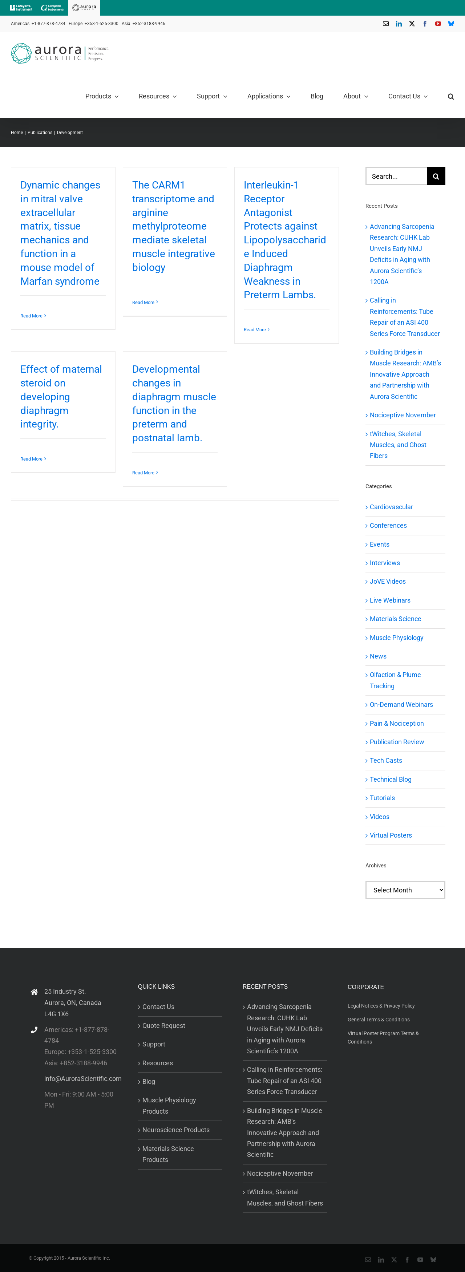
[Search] (436, 176)
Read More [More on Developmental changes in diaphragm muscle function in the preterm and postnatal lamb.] (143, 472)
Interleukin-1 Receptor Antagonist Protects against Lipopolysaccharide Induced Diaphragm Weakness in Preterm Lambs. (285, 240)
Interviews (385, 563)
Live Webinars (390, 600)
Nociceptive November (403, 415)
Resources (157, 1063)
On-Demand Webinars (401, 704)
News (378, 656)
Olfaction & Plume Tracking (395, 680)
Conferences (388, 525)
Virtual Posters (391, 835)
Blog (148, 1081)
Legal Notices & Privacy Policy (381, 1006)
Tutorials (382, 798)
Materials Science (395, 619)
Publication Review (397, 742)
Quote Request (163, 1025)
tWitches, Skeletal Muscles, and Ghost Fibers (398, 445)
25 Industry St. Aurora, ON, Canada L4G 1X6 (72, 1002)
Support (153, 1044)
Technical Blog (391, 779)
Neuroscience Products (176, 1130)
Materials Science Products (168, 1154)
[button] (451, 96)
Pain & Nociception (397, 723)
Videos (379, 817)
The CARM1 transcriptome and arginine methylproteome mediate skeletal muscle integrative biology (173, 226)
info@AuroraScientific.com (83, 1078)
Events (379, 544)
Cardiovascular (391, 507)
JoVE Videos (388, 581)
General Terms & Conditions (379, 1019)
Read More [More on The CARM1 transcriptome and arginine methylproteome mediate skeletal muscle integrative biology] (143, 302)
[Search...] (396, 176)
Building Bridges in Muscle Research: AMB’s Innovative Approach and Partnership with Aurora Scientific (405, 374)
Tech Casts (386, 760)
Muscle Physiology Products (169, 1105)
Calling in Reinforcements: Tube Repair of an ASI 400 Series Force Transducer (284, 1080)
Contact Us (158, 1006)
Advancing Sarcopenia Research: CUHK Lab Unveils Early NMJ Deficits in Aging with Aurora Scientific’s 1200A (285, 1029)
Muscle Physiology (397, 637)
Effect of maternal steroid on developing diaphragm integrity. (61, 396)
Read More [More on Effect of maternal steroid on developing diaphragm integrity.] (31, 459)
